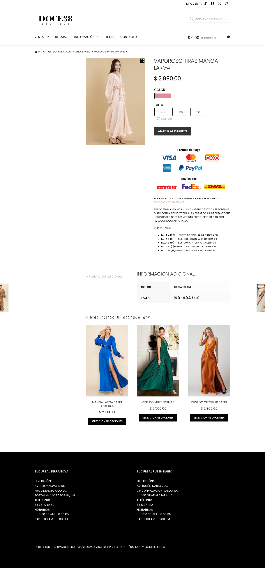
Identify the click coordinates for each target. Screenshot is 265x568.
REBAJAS (61, 37)
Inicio (41, 51)
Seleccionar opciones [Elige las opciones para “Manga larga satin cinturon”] (107, 421)
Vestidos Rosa (81, 51)
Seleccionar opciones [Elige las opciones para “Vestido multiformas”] (158, 417)
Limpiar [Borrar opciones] (166, 119)
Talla (158, 105)
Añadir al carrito (172, 131)
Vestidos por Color (58, 51)
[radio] (163, 96)
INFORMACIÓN (84, 37)
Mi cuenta (194, 3)
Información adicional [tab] (104, 276)
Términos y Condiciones (146, 547)
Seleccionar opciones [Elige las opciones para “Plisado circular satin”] (209, 417)
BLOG (110, 37)
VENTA (39, 37)
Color (159, 90)
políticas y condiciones (169, 202)
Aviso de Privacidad (109, 547)
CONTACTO (128, 37)
